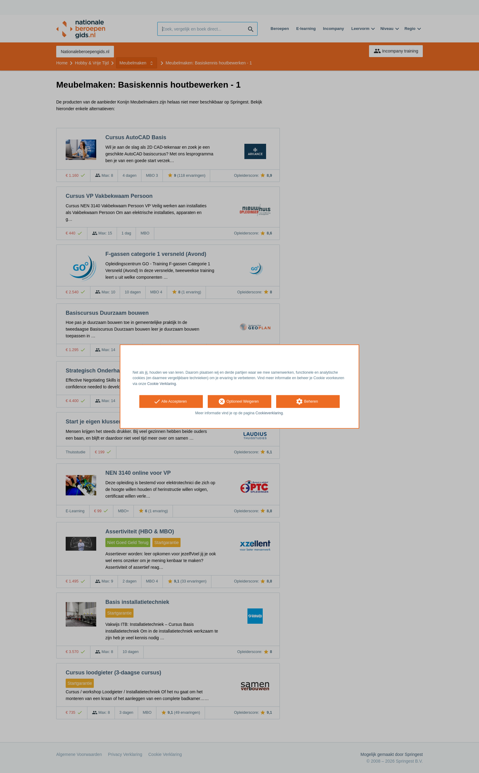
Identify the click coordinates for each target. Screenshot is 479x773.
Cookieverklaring (269, 413)
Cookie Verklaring (161, 384)
